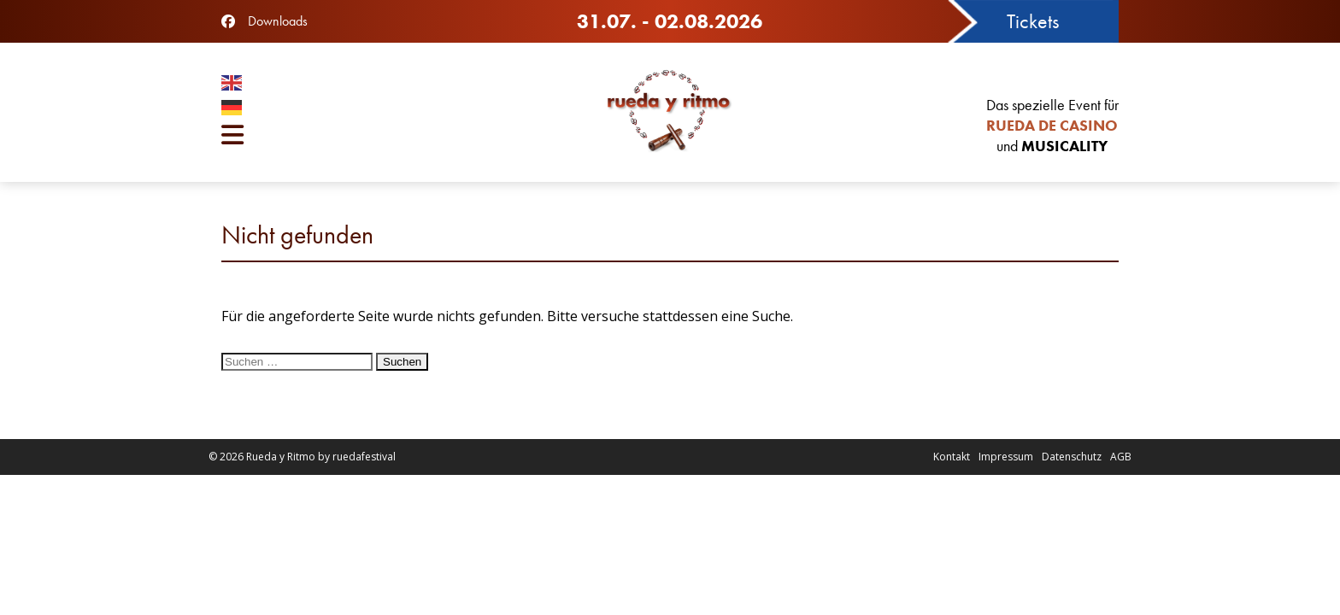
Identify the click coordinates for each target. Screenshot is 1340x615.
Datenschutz (1072, 456)
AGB (1120, 456)
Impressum (1006, 456)
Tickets (1033, 21)
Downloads (278, 21)
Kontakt (951, 456)
